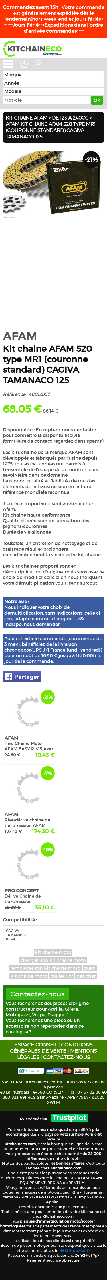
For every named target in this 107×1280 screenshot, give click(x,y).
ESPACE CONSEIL (35, 1045)
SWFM (53, 1102)
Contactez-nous (37, 994)
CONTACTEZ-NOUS (66, 1057)
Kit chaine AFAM (26, 118)
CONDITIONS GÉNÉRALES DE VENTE (51, 1048)
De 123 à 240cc (70, 118)
